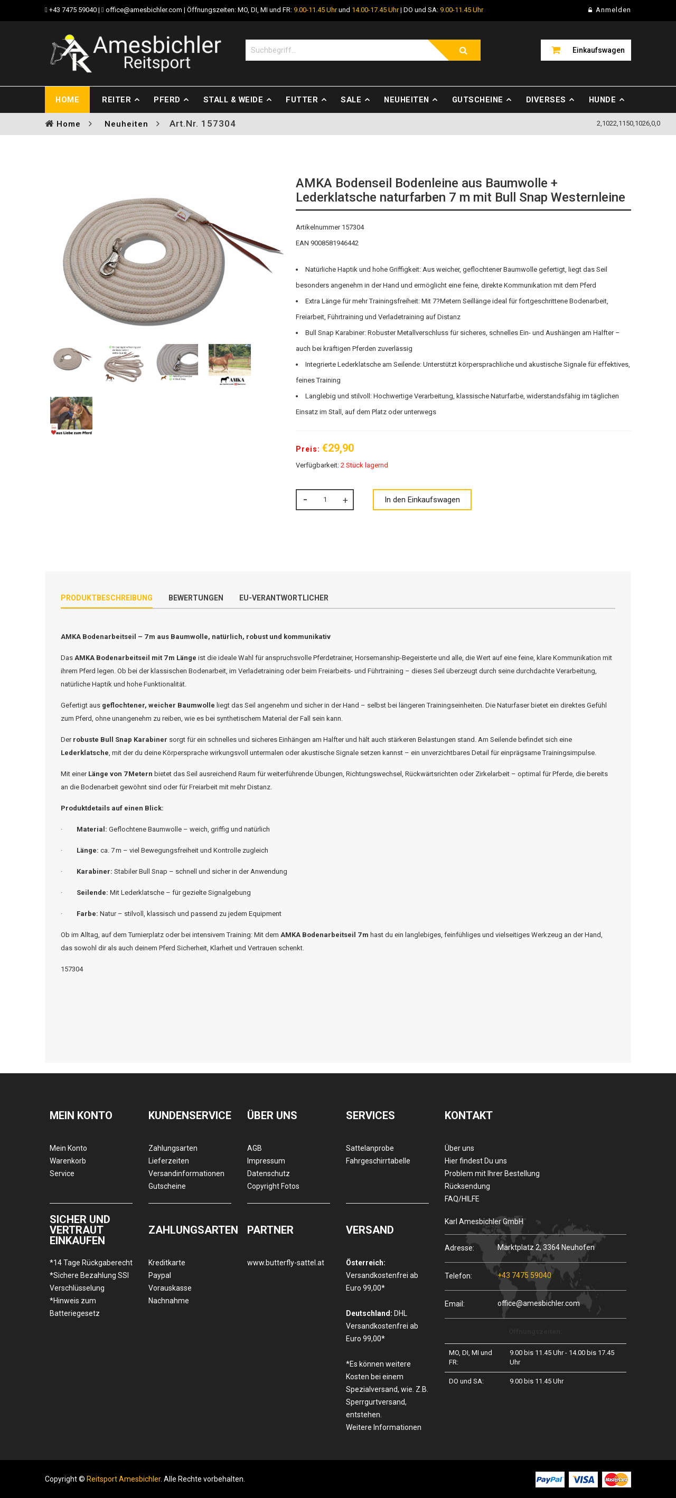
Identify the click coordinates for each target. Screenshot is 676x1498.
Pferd (167, 99)
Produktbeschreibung (107, 598)
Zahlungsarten (173, 1148)
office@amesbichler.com (144, 10)
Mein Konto (68, 1148)
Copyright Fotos (273, 1186)
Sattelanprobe (370, 1148)
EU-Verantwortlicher (283, 598)
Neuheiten (406, 99)
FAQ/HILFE (462, 1199)
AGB (254, 1148)
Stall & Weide (233, 99)
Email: (455, 1304)
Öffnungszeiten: (535, 1331)
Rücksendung (467, 1186)
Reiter (116, 99)
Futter (302, 99)
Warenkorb (68, 1161)
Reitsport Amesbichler (124, 1479)
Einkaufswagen (598, 50)
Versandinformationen (186, 1173)
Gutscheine (477, 99)
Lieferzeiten (168, 1161)
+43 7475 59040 (73, 10)
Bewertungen (195, 598)
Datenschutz (268, 1173)
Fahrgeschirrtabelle (378, 1161)
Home (67, 99)
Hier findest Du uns (476, 1161)
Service (62, 1173)
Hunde (602, 99)
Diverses (546, 99)
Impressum (266, 1161)
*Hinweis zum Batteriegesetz (75, 1307)
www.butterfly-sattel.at (285, 1262)
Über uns (459, 1148)
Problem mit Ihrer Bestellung (492, 1173)
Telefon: (458, 1276)
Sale (351, 99)
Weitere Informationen (383, 1427)
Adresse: (459, 1248)
